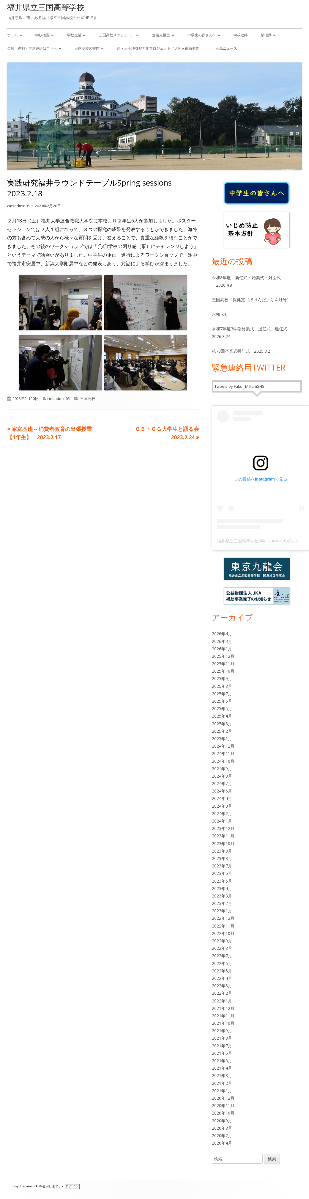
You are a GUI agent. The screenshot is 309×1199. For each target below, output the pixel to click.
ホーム (12, 34)
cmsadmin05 (18, 205)
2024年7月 (222, 783)
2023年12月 (223, 828)
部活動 (266, 34)
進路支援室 (161, 34)
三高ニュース (226, 48)
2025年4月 (222, 716)
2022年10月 (223, 933)
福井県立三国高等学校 (45, 7)
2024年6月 (222, 791)
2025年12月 (223, 656)
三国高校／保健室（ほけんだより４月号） (251, 299)
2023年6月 (222, 873)
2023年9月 (222, 851)
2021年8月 (222, 1038)
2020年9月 (222, 1120)
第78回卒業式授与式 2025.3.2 (241, 351)
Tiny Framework (25, 1186)
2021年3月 (222, 1075)
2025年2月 (222, 731)
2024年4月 (222, 798)
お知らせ (220, 314)
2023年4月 (222, 888)
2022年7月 (222, 955)
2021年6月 (222, 1053)
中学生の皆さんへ (201, 34)
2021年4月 (222, 1068)
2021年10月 (223, 1023)
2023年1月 (222, 911)
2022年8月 (222, 948)
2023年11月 (223, 836)
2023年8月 (222, 858)
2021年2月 (222, 1083)
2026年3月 (222, 641)
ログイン (72, 1186)
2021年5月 (222, 1060)
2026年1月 (222, 649)
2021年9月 (222, 1030)
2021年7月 (222, 1046)
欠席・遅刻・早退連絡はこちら (32, 48)
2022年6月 (222, 963)
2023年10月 (223, 843)
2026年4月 (222, 633)
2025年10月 (223, 671)
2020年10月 (223, 1113)
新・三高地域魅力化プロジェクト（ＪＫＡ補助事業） (160, 48)
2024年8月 (222, 776)
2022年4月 (222, 978)
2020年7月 (222, 1135)
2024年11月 (223, 753)
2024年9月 (222, 768)
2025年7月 (222, 693)
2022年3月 (222, 985)
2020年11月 (223, 1105)
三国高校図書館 (87, 48)
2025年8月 (222, 686)
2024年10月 (223, 761)
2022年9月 (222, 941)
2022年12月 (223, 918)
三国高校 (87, 398)
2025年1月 (222, 738)
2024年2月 (222, 813)
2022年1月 (222, 1001)
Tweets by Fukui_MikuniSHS (239, 386)
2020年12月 (223, 1098)
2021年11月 (223, 1015)
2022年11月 (223, 926)
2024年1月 (222, 821)
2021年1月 (222, 1090)
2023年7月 (222, 866)
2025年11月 (223, 663)
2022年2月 (222, 993)
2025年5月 (222, 708)
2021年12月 (223, 1008)
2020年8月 (222, 1128)
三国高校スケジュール (117, 34)
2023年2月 (222, 903)
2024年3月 (222, 806)
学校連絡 (241, 34)
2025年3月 (222, 723)
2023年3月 (222, 896)
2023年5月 (222, 881)
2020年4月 (222, 1143)
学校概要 (42, 34)
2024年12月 (223, 746)
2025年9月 (222, 678)
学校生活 (74, 34)
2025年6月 (222, 701)
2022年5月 (222, 971)
